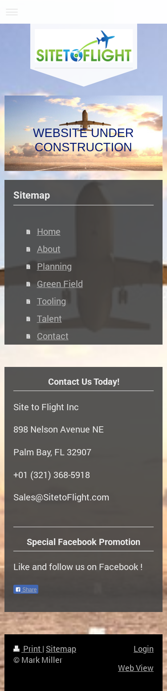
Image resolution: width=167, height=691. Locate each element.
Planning (54, 266)
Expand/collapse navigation (83, 11)
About (49, 248)
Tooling (51, 301)
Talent (49, 318)
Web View (136, 667)
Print (27, 648)
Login (144, 648)
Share (26, 590)
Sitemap (61, 648)
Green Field (60, 283)
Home (49, 231)
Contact (53, 335)
